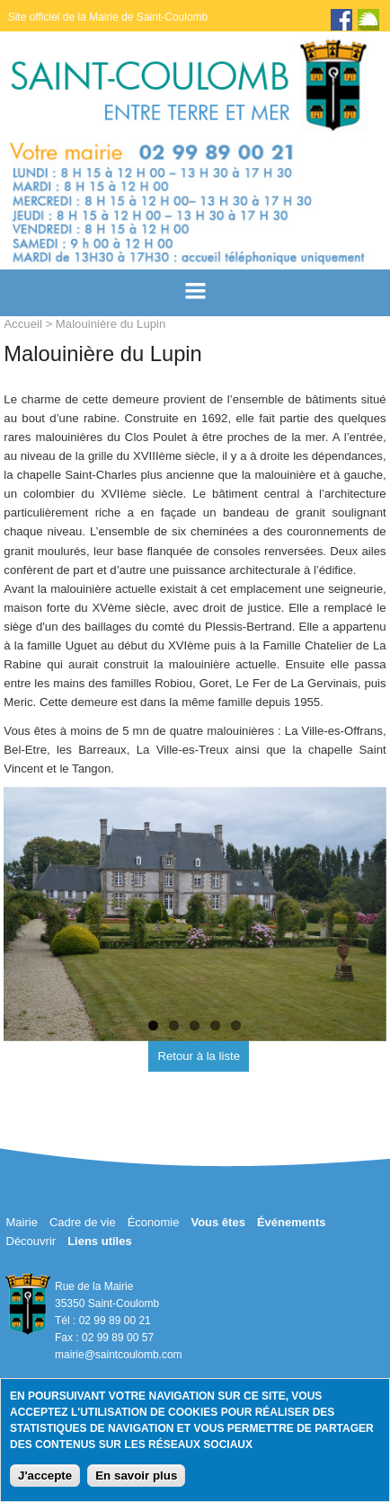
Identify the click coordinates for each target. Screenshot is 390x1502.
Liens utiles (99, 1241)
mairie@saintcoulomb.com (118, 1354)
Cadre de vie (82, 1222)
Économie (154, 1222)
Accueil (23, 324)
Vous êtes (217, 1222)
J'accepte (45, 1475)
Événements (291, 1222)
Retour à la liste (198, 1056)
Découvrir (31, 1241)
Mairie (22, 1222)
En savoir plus (136, 1475)
